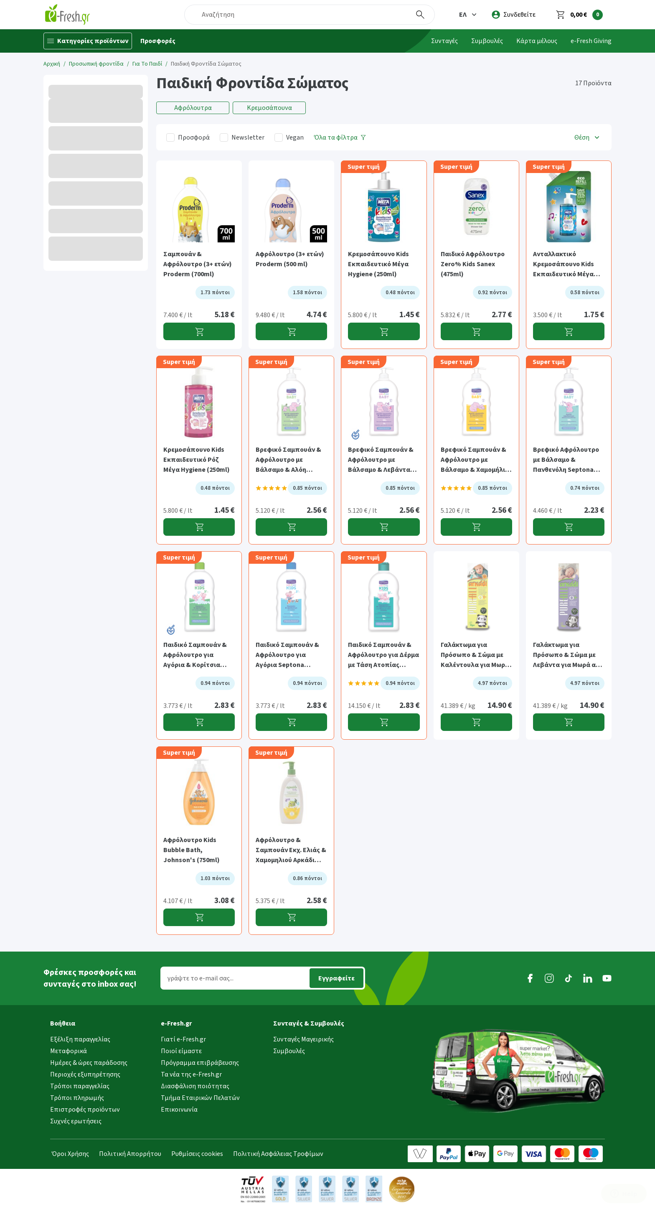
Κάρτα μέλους (536, 41)
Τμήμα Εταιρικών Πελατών (200, 1098)
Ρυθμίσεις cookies (197, 1154)
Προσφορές (157, 41)
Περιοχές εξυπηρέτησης (85, 1074)
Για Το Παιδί (147, 64)
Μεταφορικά (68, 1051)
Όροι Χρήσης (70, 1154)
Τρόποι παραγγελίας (79, 1086)
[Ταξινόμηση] (588, 137)
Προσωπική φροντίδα (96, 64)
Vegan (295, 137)
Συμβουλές (487, 41)
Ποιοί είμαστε (181, 1051)
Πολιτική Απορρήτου (130, 1154)
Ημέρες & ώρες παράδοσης (88, 1063)
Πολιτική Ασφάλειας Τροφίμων (278, 1154)
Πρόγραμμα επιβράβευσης (200, 1063)
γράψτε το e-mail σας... (201, 978)
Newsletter (247, 137)
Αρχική (51, 64)
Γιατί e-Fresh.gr (183, 1039)
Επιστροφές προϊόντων (85, 1109)
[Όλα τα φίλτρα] (340, 137)
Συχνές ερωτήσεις (76, 1121)
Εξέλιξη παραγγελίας (80, 1039)
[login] (513, 14)
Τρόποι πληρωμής (77, 1098)
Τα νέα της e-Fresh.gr (191, 1074)
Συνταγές (444, 41)
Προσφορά (194, 137)
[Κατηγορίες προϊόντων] (87, 41)
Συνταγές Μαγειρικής (303, 1039)
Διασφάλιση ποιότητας (195, 1086)
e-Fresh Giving (591, 41)
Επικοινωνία (179, 1109)
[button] (468, 14)
